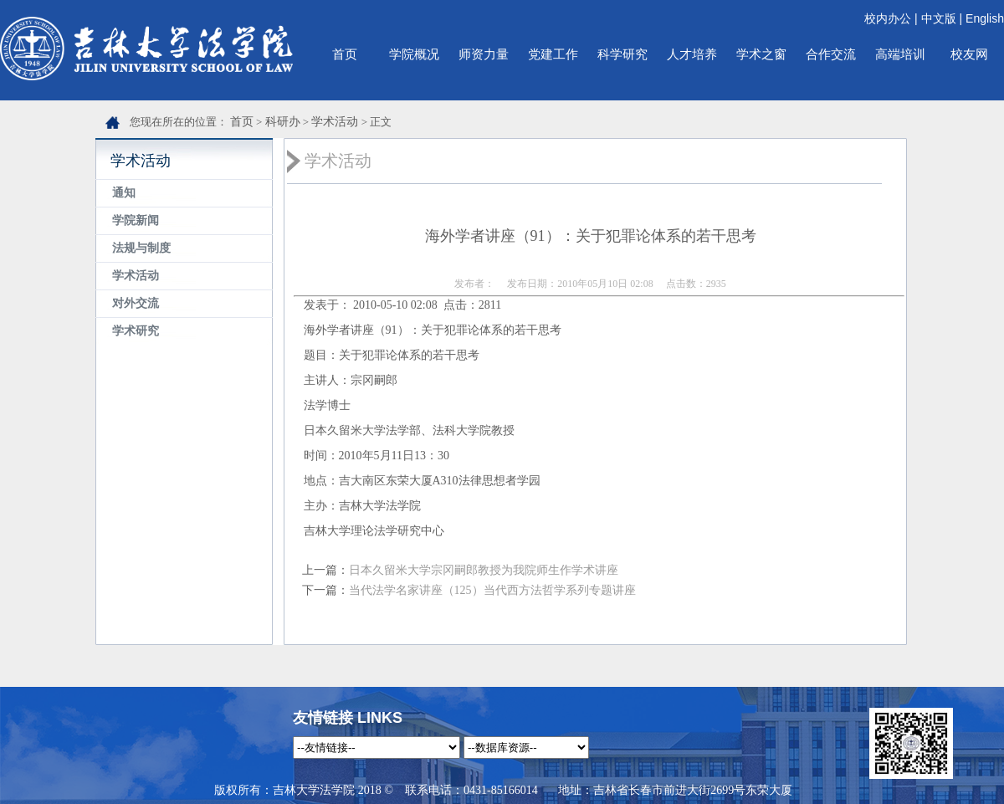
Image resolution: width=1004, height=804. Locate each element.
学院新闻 (135, 220)
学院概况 (414, 54)
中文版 (938, 18)
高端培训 (900, 54)
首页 (344, 54)
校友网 (969, 54)
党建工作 (553, 54)
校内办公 (887, 18)
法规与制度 (141, 248)
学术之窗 (761, 54)
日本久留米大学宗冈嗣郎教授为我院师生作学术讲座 (483, 570)
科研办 (282, 121)
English (985, 18)
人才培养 (692, 54)
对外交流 (135, 303)
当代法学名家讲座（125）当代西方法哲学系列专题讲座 (492, 590)
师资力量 (483, 54)
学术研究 (135, 331)
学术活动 (334, 121)
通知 (124, 193)
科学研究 (622, 54)
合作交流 (831, 54)
